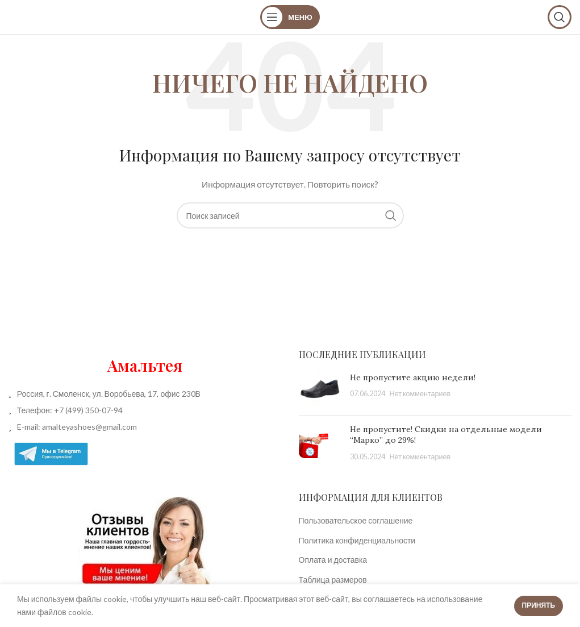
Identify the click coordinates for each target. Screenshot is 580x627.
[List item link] (145, 410)
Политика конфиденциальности (357, 540)
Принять (539, 605)
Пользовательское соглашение (356, 520)
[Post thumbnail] (320, 389)
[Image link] (144, 542)
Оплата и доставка (333, 559)
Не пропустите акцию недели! (412, 377)
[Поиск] (559, 17)
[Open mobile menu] (289, 17)
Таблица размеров (333, 579)
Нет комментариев (420, 393)
